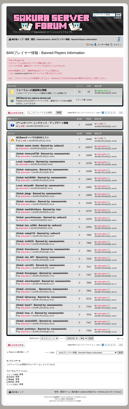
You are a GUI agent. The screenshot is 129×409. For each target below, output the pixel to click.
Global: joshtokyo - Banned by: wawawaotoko (41, 329)
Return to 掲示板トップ (19, 352)
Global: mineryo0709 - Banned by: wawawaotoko (43, 153)
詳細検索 (117, 18)
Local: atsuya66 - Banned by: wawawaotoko (40, 185)
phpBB (56, 397)
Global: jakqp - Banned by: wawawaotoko (39, 193)
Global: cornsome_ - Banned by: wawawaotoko (42, 289)
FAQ (91, 45)
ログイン (117, 45)
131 (120, 113)
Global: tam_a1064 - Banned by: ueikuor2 (39, 225)
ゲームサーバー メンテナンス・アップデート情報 (42, 123)
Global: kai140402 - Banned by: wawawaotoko (41, 177)
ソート (68, 338)
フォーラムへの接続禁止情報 (31, 90)
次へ (119, 338)
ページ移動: (50, 352)
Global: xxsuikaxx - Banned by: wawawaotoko (41, 201)
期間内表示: (44, 338)
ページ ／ (92, 113)
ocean (78, 401)
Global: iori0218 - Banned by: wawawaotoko (40, 241)
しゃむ (22, 126)
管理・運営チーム (62, 392)
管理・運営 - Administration (37, 39)
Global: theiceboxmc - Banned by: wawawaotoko (43, 249)
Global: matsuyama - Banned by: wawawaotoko (42, 169)
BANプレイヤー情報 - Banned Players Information (74, 39)
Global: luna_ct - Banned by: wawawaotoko (40, 313)
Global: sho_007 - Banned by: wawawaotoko (40, 257)
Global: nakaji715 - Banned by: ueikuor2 (38, 233)
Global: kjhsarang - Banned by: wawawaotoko (41, 297)
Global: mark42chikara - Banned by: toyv (38, 209)
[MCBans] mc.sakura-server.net (33, 98)
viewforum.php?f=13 (23, 73)
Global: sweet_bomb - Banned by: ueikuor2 (40, 145)
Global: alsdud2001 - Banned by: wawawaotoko (42, 321)
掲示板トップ (17, 39)
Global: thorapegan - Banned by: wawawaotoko (42, 273)
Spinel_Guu (102, 91)
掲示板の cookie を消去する (84, 392)
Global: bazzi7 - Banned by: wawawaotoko (39, 305)
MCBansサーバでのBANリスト (32, 137)
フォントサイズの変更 (118, 39)
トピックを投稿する (15, 112)
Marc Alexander (67, 399)
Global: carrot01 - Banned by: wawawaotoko (40, 265)
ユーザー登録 (103, 45)
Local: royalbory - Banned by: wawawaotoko (40, 161)
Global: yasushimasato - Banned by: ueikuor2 (41, 217)
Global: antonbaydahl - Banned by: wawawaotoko (43, 281)
